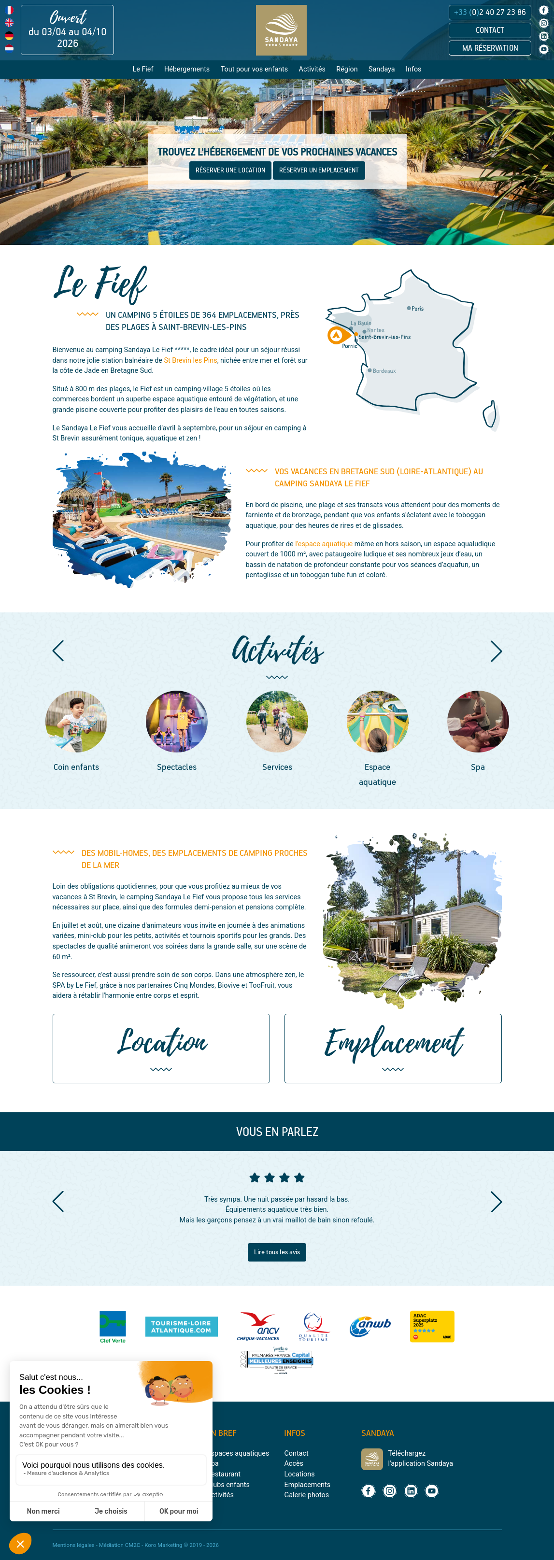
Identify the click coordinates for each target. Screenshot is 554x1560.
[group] (76, 733)
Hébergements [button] (187, 69)
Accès (293, 1464)
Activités (220, 1495)
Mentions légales (74, 1545)
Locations (299, 1474)
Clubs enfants (228, 1485)
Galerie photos (306, 1495)
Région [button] (346, 69)
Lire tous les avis (277, 1252)
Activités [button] (312, 69)
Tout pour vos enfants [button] (254, 69)
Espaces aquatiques (238, 1453)
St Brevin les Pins (190, 360)
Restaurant (223, 1474)
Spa (212, 1464)
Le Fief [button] (142, 69)
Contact (490, 30)
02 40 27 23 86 (490, 12)
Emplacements (307, 1485)
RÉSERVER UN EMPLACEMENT (319, 170)
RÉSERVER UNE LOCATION (230, 170)
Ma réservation (490, 48)
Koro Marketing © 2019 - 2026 (181, 1545)
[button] (58, 651)
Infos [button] (414, 69)
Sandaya (382, 69)
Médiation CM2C (120, 1545)
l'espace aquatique (324, 544)
